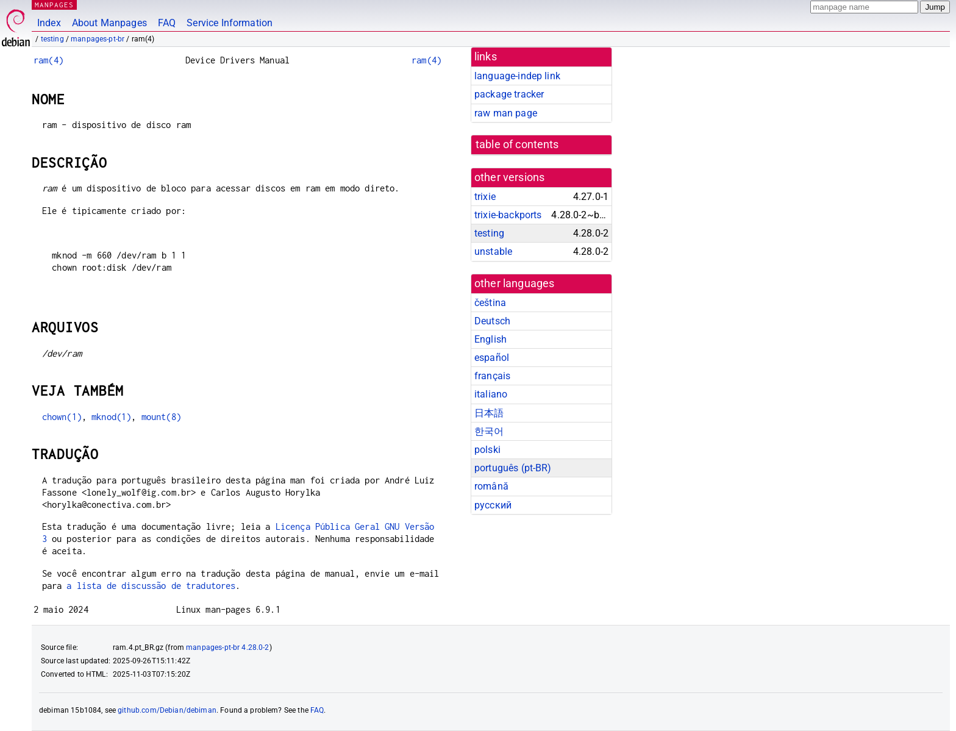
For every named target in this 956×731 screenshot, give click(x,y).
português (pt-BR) (513, 468)
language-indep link (517, 76)
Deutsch (492, 321)
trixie (485, 196)
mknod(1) (111, 417)
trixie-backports (507, 215)
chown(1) (62, 417)
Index (49, 23)
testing (52, 39)
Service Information (230, 23)
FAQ (167, 23)
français (492, 376)
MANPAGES (54, 5)
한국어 (489, 431)
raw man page (505, 113)
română (491, 486)
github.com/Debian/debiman (167, 710)
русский (493, 505)
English (490, 339)
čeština (490, 302)
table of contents (517, 144)
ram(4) (48, 60)
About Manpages (109, 23)
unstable (493, 251)
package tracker (509, 94)
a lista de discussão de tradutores (150, 585)
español (491, 357)
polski (487, 449)
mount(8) (161, 417)
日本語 (489, 413)
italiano (490, 394)
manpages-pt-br (97, 39)
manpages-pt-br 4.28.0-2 (227, 647)
